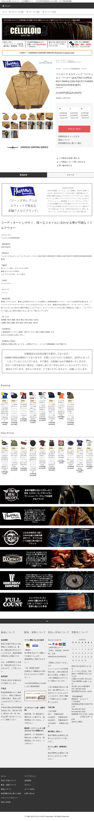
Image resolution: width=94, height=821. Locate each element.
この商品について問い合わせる (70, 162)
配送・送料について (8, 785)
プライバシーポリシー (9, 798)
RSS (2, 802)
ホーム (5, 12)
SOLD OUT (74, 129)
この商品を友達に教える (68, 158)
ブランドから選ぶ (33, 12)
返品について (64, 140)
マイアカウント (30, 776)
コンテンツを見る (49, 12)
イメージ (70, 175)
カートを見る (29, 789)
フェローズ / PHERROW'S (68, 62)
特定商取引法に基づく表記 (69, 143)
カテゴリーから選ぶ (16, 12)
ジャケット (71, 60)
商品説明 (23, 175)
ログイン (27, 785)
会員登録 (27, 780)
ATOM (8, 802)
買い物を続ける (64, 165)
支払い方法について (8, 780)
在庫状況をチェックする (68, 136)
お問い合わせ (29, 793)
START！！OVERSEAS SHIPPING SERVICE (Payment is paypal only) (47, 53)
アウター (63, 60)
